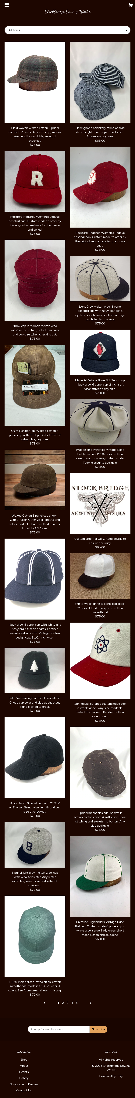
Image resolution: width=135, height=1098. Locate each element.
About (24, 1065)
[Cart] (131, 6)
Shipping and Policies (24, 1084)
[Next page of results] (91, 1003)
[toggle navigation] (7, 5)
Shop (23, 1059)
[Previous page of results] (45, 1003)
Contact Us (24, 1090)
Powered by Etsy (111, 1076)
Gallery (24, 1078)
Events (24, 1072)
